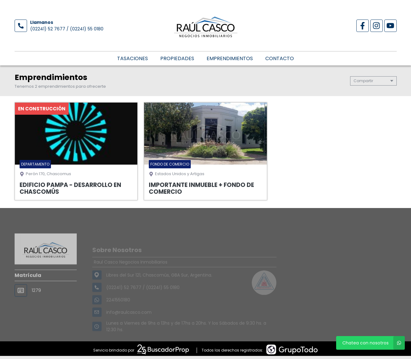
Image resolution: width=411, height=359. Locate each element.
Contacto (279, 58)
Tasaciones (132, 58)
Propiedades (177, 58)
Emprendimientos (230, 58)
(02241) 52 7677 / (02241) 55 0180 (66, 29)
